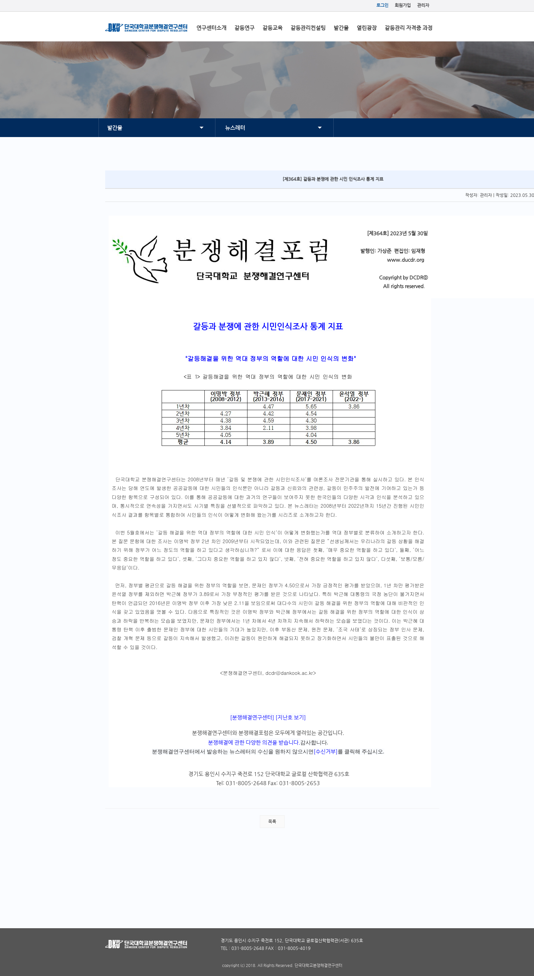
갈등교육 (272, 28)
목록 (272, 821)
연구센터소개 (211, 28)
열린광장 (367, 28)
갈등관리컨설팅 (308, 28)
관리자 (423, 5)
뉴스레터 (235, 128)
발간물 (341, 28)
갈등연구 (244, 28)
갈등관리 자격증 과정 (408, 28)
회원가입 (403, 5)
